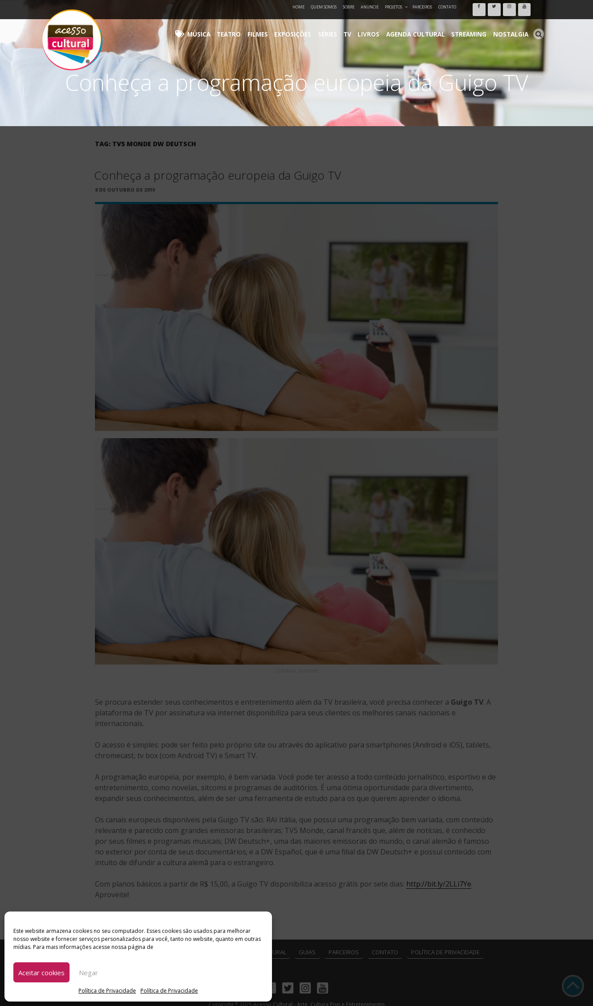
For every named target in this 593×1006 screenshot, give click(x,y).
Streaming (477, 27)
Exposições (325, 27)
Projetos (396, 7)
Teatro (269, 27)
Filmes (293, 27)
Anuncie (370, 7)
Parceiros (422, 7)
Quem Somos (324, 7)
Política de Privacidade (107, 990)
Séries (355, 27)
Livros (389, 27)
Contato (447, 7)
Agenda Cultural (430, 27)
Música (242, 27)
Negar (88, 972)
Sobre (348, 7)
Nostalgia (513, 27)
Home (298, 7)
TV (371, 27)
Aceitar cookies (41, 972)
